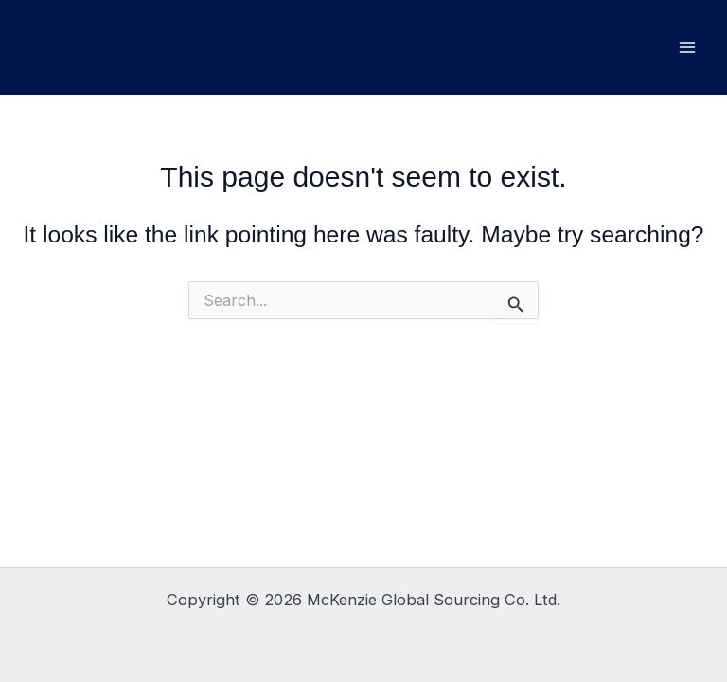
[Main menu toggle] (686, 48)
